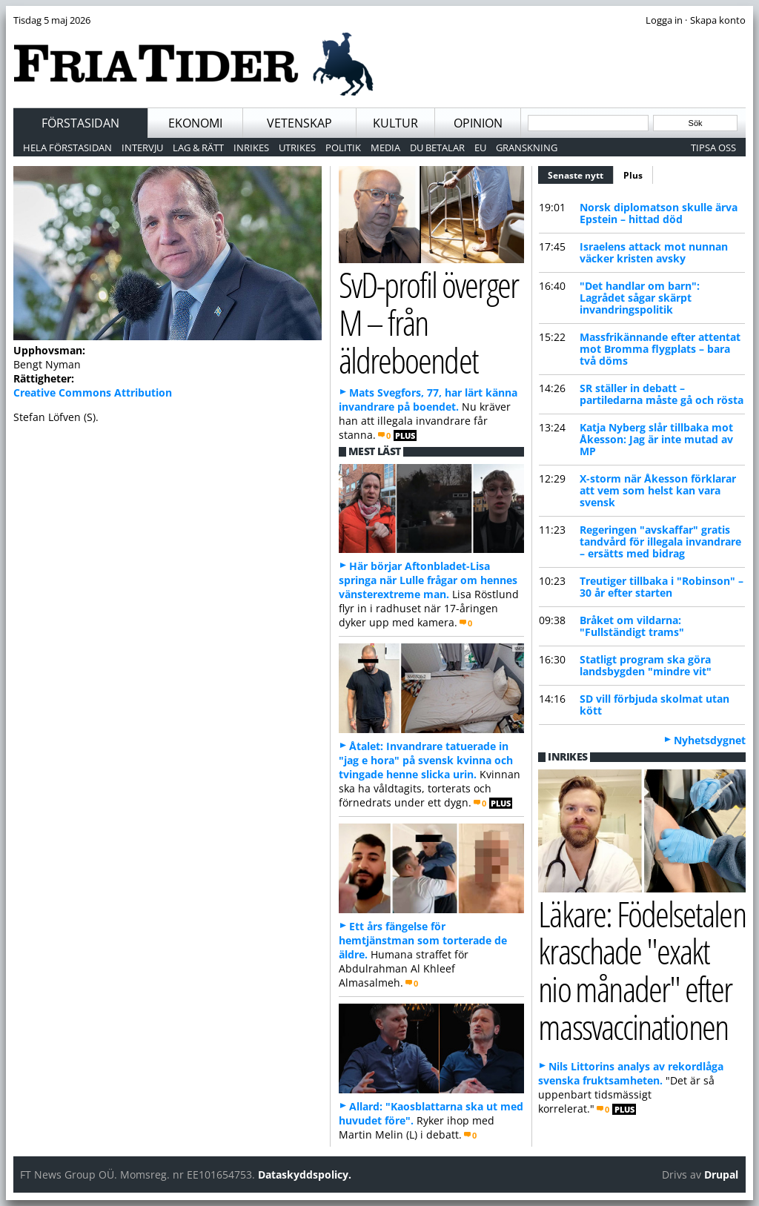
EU (480, 147)
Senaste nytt (581, 173)
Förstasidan (80, 123)
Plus (633, 175)
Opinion (478, 123)
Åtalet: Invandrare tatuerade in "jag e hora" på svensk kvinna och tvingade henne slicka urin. (426, 760)
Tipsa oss (713, 147)
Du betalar (437, 147)
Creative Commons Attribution (92, 392)
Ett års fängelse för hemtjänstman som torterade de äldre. (423, 940)
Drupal (721, 1174)
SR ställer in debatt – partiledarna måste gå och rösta (661, 394)
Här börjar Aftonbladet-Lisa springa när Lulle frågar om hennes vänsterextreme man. (428, 580)
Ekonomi (195, 123)
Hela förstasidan (67, 147)
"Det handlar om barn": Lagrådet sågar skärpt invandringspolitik (640, 298)
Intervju (142, 147)
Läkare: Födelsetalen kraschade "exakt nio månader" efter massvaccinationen (641, 969)
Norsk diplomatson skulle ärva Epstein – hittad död (659, 213)
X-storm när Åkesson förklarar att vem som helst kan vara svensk (658, 490)
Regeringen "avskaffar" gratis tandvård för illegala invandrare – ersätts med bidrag (660, 541)
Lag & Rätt (198, 147)
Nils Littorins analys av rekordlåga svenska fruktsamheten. (630, 1073)
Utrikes (297, 147)
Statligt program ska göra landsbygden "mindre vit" (646, 665)
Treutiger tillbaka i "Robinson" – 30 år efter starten (661, 587)
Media (385, 147)
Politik (343, 147)
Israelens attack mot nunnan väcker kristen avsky (654, 252)
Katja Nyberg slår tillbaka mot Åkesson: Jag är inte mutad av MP (656, 439)
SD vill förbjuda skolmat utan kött (654, 705)
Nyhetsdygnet (710, 740)
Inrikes (251, 147)
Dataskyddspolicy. (304, 1174)
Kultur (395, 123)
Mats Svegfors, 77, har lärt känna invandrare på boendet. (428, 399)
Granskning (526, 147)
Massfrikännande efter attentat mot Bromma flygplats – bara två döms (660, 349)
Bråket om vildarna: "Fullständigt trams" (632, 626)
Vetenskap (299, 123)
